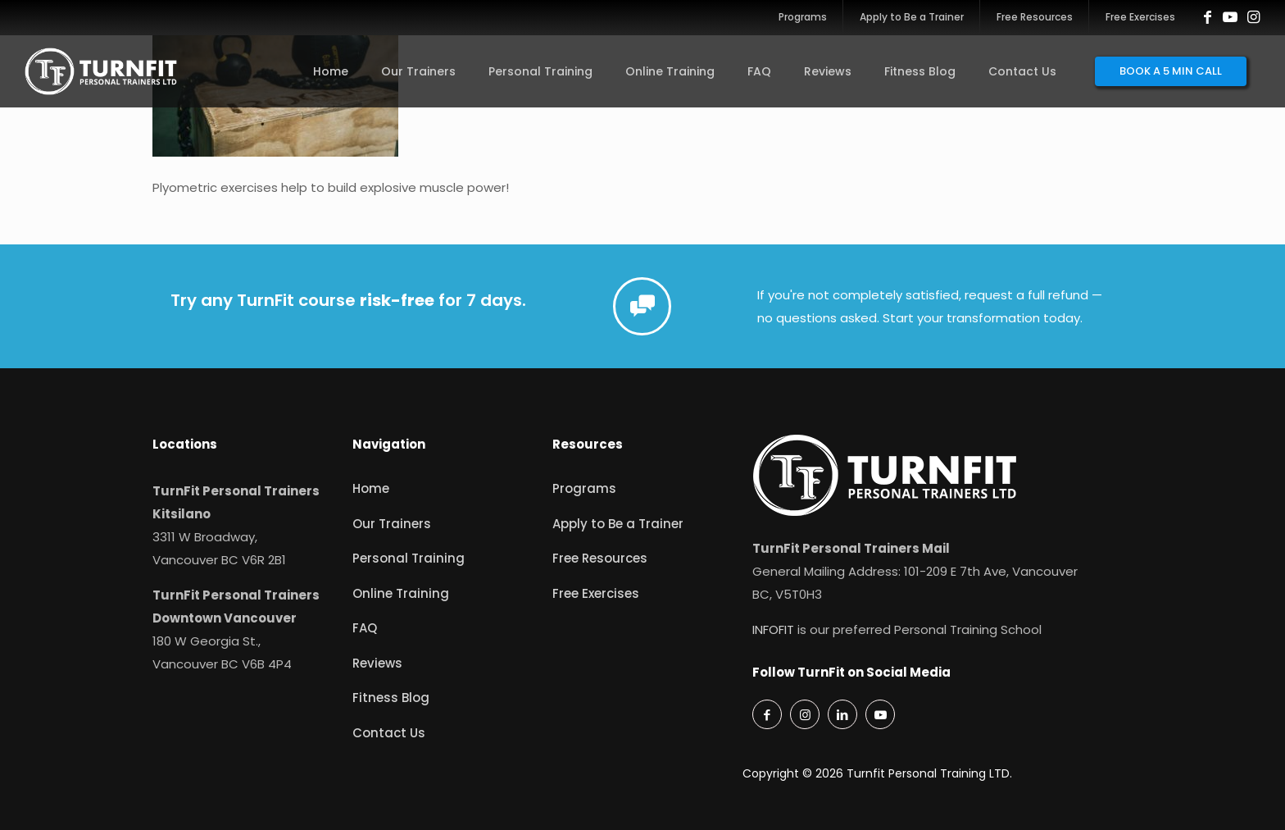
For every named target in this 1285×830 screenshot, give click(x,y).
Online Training (400, 593)
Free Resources (599, 558)
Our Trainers (391, 523)
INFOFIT (773, 629)
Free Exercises (595, 593)
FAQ (364, 627)
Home (370, 488)
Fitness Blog (390, 697)
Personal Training (408, 558)
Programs (584, 488)
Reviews (377, 663)
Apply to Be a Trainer (617, 523)
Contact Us (388, 732)
